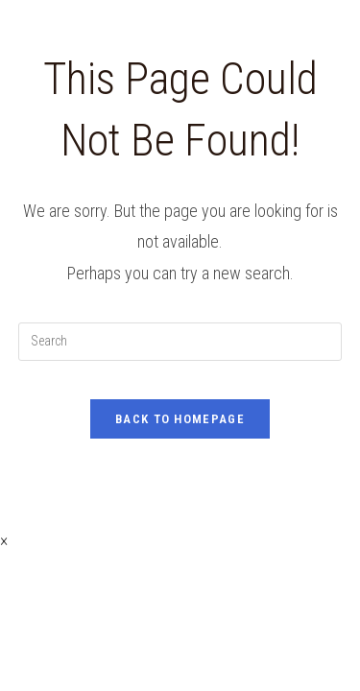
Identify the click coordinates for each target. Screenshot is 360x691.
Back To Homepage (180, 419)
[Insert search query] (180, 341)
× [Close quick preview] (4, 540)
